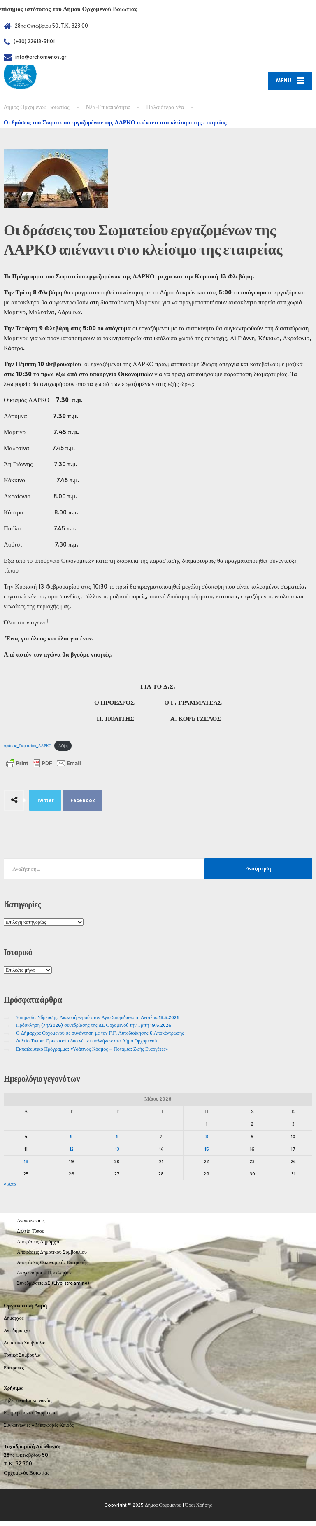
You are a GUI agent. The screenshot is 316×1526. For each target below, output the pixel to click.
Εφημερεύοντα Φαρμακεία (30, 1418)
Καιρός (67, 1430)
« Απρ (10, 1189)
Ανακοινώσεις (30, 1226)
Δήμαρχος (14, 1323)
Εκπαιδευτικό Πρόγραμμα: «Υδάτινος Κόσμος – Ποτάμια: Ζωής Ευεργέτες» (92, 1054)
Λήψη (63, 750)
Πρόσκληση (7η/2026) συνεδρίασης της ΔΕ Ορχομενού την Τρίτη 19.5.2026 (94, 1030)
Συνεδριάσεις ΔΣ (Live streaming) (53, 1288)
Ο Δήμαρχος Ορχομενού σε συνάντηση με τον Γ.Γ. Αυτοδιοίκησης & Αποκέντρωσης (100, 1038)
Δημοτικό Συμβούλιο (25, 1348)
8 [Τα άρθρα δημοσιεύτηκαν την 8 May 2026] (206, 1142)
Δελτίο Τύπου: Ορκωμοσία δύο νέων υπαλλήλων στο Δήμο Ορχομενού (86, 1046)
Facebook (82, 806)
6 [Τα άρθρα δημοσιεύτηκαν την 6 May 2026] (117, 1142)
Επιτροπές (14, 1373)
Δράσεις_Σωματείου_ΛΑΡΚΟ (27, 750)
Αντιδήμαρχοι (17, 1335)
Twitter (45, 806)
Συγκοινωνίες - (19, 1430)
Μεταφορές (46, 1430)
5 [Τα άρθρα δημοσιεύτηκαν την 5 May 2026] (71, 1142)
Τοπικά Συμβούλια (22, 1360)
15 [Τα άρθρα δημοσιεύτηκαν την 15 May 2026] (206, 1154)
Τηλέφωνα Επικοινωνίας (28, 1405)
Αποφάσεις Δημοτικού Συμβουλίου (52, 1257)
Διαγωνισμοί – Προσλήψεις (44, 1278)
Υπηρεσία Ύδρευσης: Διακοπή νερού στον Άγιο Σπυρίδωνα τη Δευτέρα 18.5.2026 (98, 1022)
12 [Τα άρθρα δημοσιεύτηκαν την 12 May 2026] (72, 1154)
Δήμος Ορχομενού (163, 1510)
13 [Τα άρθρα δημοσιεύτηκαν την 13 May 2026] (117, 1154)
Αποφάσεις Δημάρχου (38, 1247)
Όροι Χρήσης (198, 1510)
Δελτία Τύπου (30, 1236)
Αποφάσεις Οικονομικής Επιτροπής (52, 1267)
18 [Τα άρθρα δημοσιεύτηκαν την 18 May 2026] (26, 1166)
